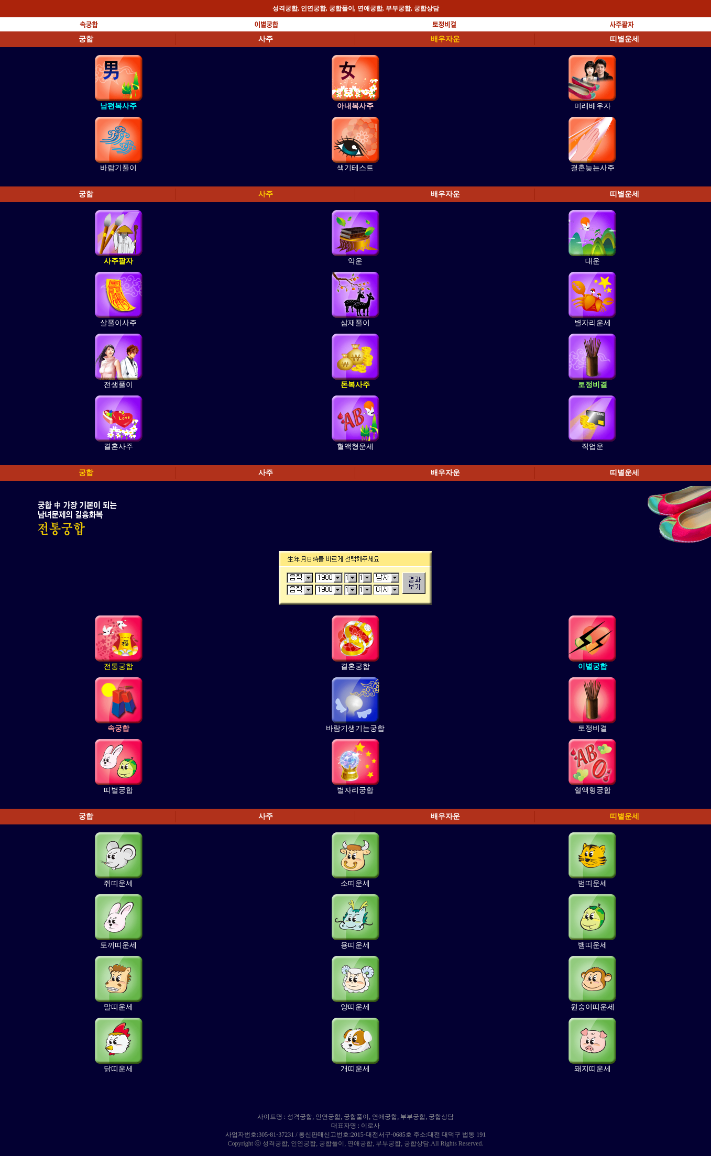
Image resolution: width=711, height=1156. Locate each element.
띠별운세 (624, 39)
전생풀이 (118, 385)
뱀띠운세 (592, 945)
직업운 (593, 446)
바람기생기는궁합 (355, 728)
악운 (355, 261)
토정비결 (592, 728)
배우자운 (445, 39)
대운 (592, 261)
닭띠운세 (118, 1069)
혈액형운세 (355, 446)
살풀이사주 (118, 323)
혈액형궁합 (592, 790)
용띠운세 (355, 945)
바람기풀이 (118, 168)
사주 (265, 39)
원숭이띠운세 (593, 1007)
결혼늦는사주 (593, 168)
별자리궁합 (355, 790)
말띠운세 (118, 1007)
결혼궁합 (355, 666)
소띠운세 (355, 883)
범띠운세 (592, 883)
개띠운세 (355, 1069)
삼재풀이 (355, 323)
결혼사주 (118, 446)
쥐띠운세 (118, 883)
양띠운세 (355, 1007)
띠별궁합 (118, 790)
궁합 (86, 39)
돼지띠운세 (592, 1069)
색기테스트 (355, 168)
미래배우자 (592, 106)
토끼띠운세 (118, 945)
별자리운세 (592, 323)
